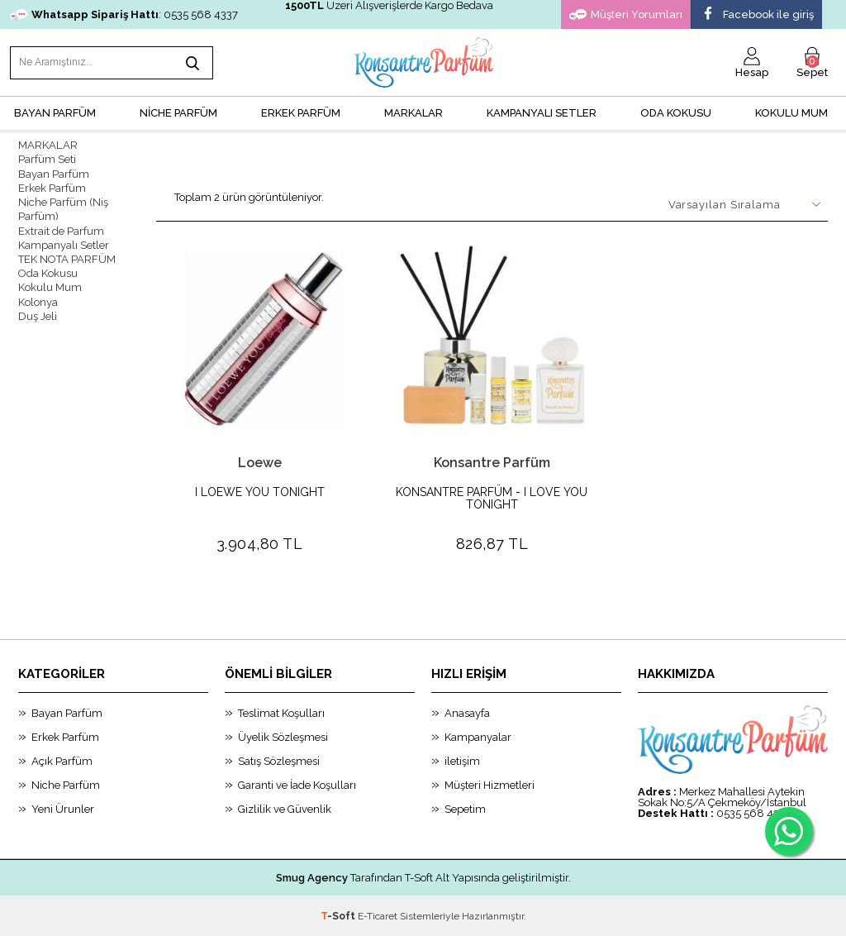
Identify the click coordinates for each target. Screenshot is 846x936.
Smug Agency (312, 877)
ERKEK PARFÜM (300, 112)
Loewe (260, 462)
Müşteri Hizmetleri (489, 784)
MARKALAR (413, 112)
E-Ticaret (377, 915)
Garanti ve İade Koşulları (297, 784)
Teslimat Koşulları (281, 712)
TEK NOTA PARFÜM (67, 257)
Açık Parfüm (62, 760)
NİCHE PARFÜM (178, 112)
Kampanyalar (477, 736)
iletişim (462, 760)
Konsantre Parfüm (492, 462)
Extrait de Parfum (61, 228)
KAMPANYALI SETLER (541, 112)
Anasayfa (467, 712)
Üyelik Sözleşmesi (283, 736)
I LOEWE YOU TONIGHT (260, 491)
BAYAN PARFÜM (55, 112)
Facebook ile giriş (757, 15)
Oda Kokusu (675, 112)
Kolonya (38, 299)
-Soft (339, 915)
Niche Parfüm (65, 784)
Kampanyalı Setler (63, 242)
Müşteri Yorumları (625, 15)
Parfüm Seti (47, 158)
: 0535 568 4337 (124, 14)
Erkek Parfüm (52, 186)
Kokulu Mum (791, 112)
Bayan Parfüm (53, 172)
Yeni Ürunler (62, 808)
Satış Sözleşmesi (279, 760)
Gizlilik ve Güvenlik (284, 808)
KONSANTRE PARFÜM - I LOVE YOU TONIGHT (491, 497)
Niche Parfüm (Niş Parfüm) (63, 207)
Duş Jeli (37, 313)
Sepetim (465, 808)
